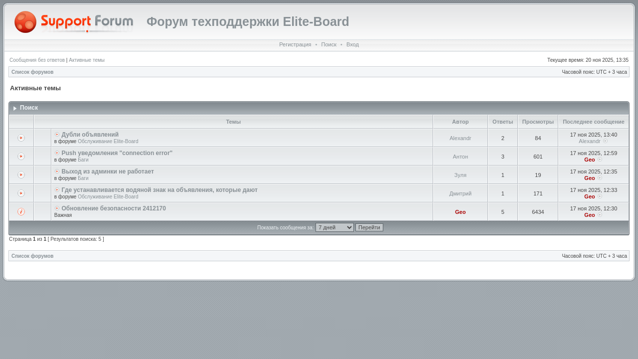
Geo (589, 160)
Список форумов (32, 72)
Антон (460, 157)
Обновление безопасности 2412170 (114, 208)
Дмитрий (460, 193)
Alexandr (460, 138)
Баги (83, 160)
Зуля (461, 175)
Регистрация (295, 44)
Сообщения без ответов (37, 60)
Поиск (328, 44)
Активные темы (87, 60)
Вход (352, 44)
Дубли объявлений (90, 134)
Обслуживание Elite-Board (108, 141)
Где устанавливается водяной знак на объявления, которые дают (160, 189)
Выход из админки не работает (108, 171)
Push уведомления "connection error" (117, 153)
